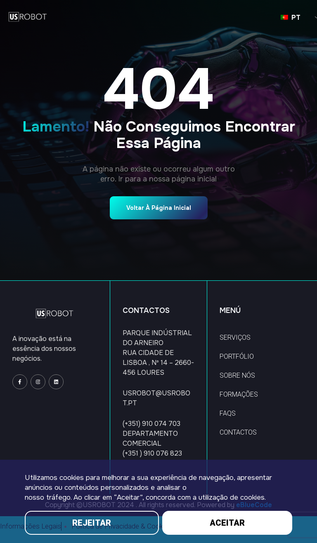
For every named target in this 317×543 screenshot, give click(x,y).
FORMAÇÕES (239, 394)
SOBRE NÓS (237, 375)
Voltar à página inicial (158, 208)
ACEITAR (227, 523)
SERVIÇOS (235, 337)
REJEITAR (91, 523)
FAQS (228, 413)
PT (290, 17)
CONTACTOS (238, 432)
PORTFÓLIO (237, 356)
